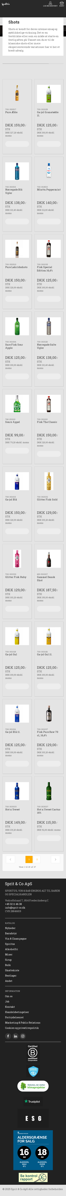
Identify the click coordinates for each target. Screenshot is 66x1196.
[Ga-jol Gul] (17, 636)
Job (7, 1001)
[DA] (5, 4)
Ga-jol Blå (11, 499)
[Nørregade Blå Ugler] (17, 171)
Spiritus (10, 944)
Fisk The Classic (47, 422)
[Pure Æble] (17, 94)
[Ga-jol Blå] (17, 481)
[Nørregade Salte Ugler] (49, 326)
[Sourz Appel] (17, 404)
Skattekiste (12, 970)
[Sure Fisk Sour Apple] (17, 326)
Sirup (8, 959)
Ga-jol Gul (11, 654)
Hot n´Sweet (12, 809)
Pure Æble (11, 112)
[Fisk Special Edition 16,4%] (49, 249)
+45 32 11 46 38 (13, 904)
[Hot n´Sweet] (17, 791)
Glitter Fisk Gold (47, 499)
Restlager (11, 975)
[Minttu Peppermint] (49, 171)
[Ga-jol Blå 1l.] (17, 714)
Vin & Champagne (16, 938)
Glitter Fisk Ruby (16, 577)
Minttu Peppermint (49, 189)
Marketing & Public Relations (22, 1022)
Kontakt (10, 1006)
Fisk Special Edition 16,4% (45, 268)
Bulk (8, 965)
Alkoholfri (11, 949)
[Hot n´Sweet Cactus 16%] (49, 791)
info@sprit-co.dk (15, 907)
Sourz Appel (12, 422)
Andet (8, 980)
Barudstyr (11, 933)
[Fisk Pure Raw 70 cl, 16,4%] (49, 714)
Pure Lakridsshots (16, 267)
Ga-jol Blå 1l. (12, 732)
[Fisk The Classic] (49, 404)
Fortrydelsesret (14, 1017)
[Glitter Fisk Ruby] (17, 559)
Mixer (8, 954)
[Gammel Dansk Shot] (49, 559)
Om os (8, 996)
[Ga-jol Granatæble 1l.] (49, 94)
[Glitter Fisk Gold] (49, 481)
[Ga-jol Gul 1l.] (49, 636)
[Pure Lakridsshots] (17, 249)
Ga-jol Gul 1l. (44, 654)
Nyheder (10, 928)
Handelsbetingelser (17, 1012)
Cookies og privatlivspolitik (22, 1028)
